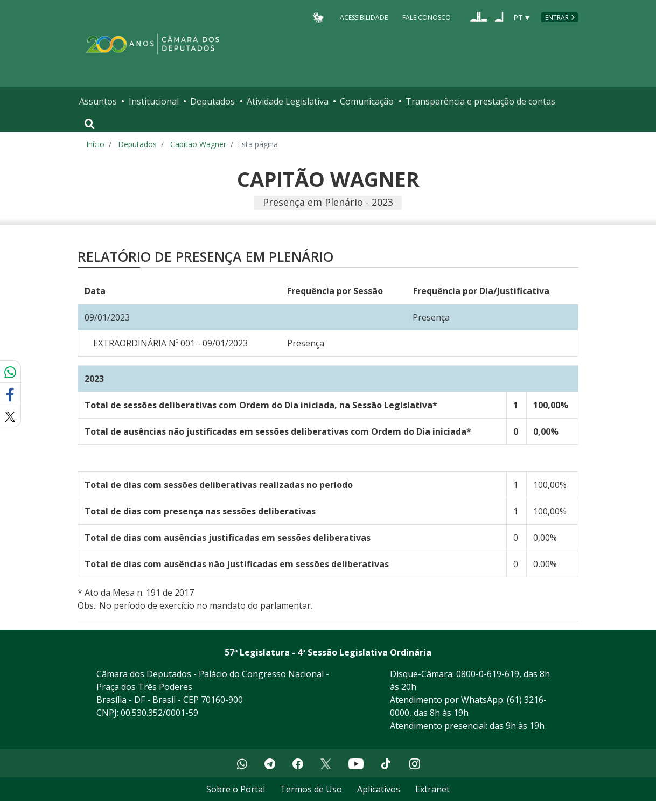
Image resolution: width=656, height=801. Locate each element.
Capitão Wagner (198, 144)
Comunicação (367, 101)
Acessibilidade (364, 17)
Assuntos (98, 101)
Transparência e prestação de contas (480, 101)
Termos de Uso (311, 789)
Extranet (432, 789)
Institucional (154, 101)
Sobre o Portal (235, 789)
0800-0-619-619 (487, 674)
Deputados (212, 101)
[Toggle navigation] (90, 124)
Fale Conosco (426, 17)
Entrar (557, 17)
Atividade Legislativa (288, 101)
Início (95, 144)
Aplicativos (378, 789)
